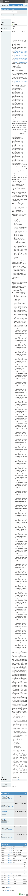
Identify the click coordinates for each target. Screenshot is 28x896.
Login (10, 5)
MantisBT (9, 887)
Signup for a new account (17, 5)
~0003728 (10, 829)
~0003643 (11, 806)
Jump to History (13, 11)
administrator (7, 890)
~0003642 (10, 798)
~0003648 (10, 814)
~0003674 (11, 822)
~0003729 (11, 837)
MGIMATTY (14, 20)
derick (3, 804)
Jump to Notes (5, 11)
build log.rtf (16, 780)
